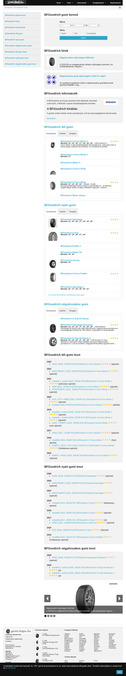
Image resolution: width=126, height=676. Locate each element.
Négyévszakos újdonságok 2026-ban (77, 58)
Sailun (96, 648)
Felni (69, 3)
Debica (66, 645)
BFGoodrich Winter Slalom (73, 195)
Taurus (111, 635)
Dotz (80, 662)
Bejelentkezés (115, 3)
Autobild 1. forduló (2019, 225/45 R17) (68, 417)
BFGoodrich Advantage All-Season (77, 325)
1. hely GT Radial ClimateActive (51, 634)
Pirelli (96, 642)
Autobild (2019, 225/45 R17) (64, 503)
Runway (97, 646)
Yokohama (112, 648)
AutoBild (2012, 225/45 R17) (64, 537)
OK (119, 672)
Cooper (67, 643)
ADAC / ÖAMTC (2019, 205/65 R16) (68, 423)
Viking (111, 643)
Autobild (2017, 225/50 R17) (64, 520)
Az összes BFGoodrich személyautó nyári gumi (66, 295)
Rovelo (96, 645)
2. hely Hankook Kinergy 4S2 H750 (50, 642)
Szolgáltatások (98, 3)
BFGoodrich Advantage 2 (72, 287)
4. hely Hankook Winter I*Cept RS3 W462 (50, 654)
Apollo (66, 635)
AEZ (66, 661)
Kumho (81, 648)
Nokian (96, 640)
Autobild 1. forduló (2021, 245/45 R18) (68, 381)
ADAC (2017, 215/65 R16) (63, 433)
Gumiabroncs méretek (13, 646)
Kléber (81, 646)
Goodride (82, 638)
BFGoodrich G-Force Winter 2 (74, 141)
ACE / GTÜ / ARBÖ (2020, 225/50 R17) (69, 399)
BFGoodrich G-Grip (70, 233)
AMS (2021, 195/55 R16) (63, 387)
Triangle (111, 640)
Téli (75, 33)
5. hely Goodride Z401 (47, 660)
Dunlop (67, 646)
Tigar (110, 637)
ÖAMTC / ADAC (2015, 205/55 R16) (68, 455)
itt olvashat (10, 668)
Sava (96, 649)
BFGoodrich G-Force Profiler (74, 274)
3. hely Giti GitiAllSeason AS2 (50, 647)
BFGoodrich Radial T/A (71, 252)
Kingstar (82, 645)
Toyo (110, 638)
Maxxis (96, 635)
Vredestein (112, 645)
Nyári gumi (9, 654)
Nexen (96, 638)
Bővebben (51, 118)
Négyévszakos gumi (12, 656)
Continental (68, 642)
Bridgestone (68, 640)
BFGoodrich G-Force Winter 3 (74, 155)
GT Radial (82, 642)
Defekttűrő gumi (10, 657)
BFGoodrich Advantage (71, 219)
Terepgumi (9, 659)
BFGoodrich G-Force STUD (73, 169)
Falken (66, 648)
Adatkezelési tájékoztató (13, 639)
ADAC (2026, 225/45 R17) (63, 557)
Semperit (112, 634)
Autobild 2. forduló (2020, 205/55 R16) (68, 573)
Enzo (96, 661)
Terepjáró (72, 133)
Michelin (97, 637)
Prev (46, 598)
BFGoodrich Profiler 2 (71, 246)
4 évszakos (90, 33)
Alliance (67, 634)
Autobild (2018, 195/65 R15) (64, 513)
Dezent (81, 661)
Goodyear (82, 640)
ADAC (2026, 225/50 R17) (63, 476)
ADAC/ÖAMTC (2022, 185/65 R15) (67, 371)
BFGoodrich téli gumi (58, 127)
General (82, 635)
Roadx (96, 643)
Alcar (66, 662)
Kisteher (62, 133)
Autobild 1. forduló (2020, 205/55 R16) (68, 567)
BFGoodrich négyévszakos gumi (66, 304)
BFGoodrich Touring (70, 260)
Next (120, 598)
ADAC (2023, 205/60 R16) (63, 364)
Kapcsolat (8, 637)
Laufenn (82, 649)
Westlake (112, 646)
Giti (80, 637)
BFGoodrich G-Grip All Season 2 (76, 338)
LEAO (81, 651)
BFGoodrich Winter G (70, 163)
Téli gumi (8, 653)
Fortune (67, 651)
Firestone (67, 649)
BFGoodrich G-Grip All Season (75, 319)
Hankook (82, 643)
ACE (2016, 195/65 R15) (63, 530)
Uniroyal (112, 642)
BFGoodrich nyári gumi (60, 205)
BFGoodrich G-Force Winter (73, 182)
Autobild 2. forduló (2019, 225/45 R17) (68, 412)
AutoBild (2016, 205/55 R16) (64, 440)
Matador (97, 634)
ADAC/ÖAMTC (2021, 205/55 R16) (67, 493)
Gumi (59, 3)
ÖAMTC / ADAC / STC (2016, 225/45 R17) (70, 445)
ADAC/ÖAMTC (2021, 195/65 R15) (67, 389)
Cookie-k (8, 641)
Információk (81, 3)
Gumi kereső (9, 645)
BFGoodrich (68, 638)
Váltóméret (9, 648)
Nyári (63, 33)
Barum (66, 637)
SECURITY (98, 651)
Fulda (81, 634)
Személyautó (51, 133)
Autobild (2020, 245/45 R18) (64, 405)
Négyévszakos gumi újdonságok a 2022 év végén (83, 76)
